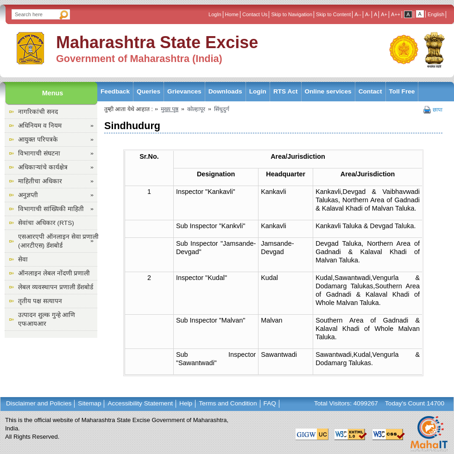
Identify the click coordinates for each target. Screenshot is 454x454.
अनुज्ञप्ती (28, 195)
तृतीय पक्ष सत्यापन (40, 301)
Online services (328, 91)
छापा (437, 109)
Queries (148, 91)
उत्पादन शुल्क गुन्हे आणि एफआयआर (46, 319)
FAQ (270, 403)
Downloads (225, 91)
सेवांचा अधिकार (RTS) (46, 222)
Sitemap (89, 403)
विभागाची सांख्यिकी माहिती (51, 208)
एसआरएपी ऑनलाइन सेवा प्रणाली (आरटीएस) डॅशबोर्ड (58, 241)
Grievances (184, 91)
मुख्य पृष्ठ (169, 109)
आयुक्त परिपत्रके (38, 139)
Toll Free (402, 91)
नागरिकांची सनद (38, 111)
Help (185, 403)
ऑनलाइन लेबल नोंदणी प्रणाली (54, 273)
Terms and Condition (228, 403)
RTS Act (285, 91)
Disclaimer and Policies (38, 403)
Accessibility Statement (140, 403)
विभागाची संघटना (39, 153)
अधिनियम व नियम (40, 125)
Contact (370, 91)
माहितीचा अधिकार (40, 181)
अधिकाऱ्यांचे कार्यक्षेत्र (43, 167)
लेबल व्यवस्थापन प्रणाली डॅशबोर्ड (55, 287)
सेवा (23, 259)
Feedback (115, 91)
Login (257, 91)
